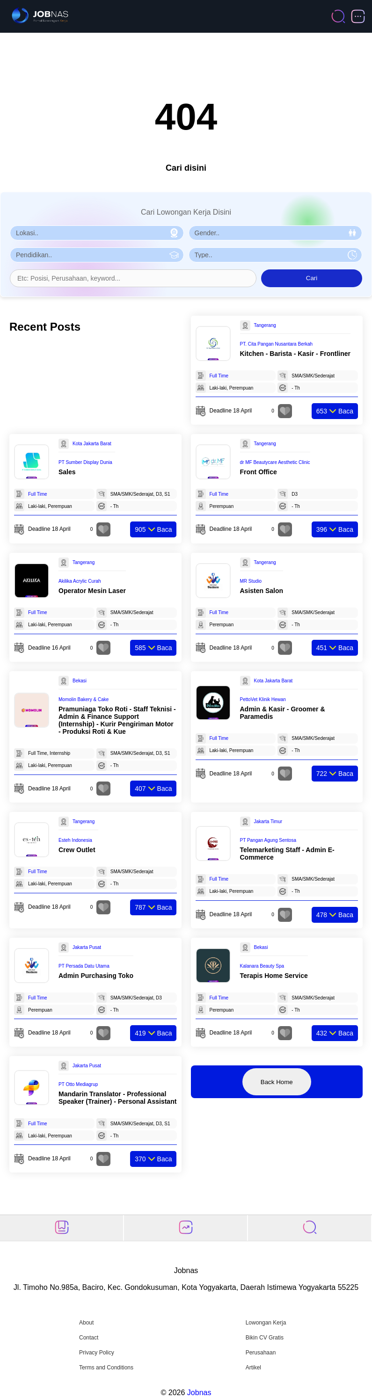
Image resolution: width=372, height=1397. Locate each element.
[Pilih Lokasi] (97, 232)
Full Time (219, 375)
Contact (88, 1337)
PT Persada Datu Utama (83, 966)
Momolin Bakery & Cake (83, 699)
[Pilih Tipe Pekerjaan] (276, 254)
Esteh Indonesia (75, 840)
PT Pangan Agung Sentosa (268, 840)
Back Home (277, 1082)
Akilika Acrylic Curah (79, 581)
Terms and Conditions (106, 1367)
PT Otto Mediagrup (78, 1084)
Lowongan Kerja (266, 1322)
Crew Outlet (76, 850)
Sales (67, 472)
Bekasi (80, 680)
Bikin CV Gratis (265, 1337)
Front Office (258, 472)
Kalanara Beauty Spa (262, 966)
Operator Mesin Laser (92, 590)
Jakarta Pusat (87, 947)
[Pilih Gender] (276, 232)
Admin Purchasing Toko (95, 975)
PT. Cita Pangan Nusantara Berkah (276, 344)
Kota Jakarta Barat (92, 443)
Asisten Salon (262, 590)
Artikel (253, 1367)
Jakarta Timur (268, 821)
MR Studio (251, 581)
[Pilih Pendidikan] (97, 254)
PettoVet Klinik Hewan (263, 699)
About (86, 1322)
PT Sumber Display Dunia (85, 462)
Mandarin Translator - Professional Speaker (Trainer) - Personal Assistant (117, 1097)
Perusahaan (261, 1352)
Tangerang (265, 325)
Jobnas (199, 1393)
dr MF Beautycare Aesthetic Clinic (275, 462)
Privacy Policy (96, 1352)
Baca (334, 411)
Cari (311, 278)
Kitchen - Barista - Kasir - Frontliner (295, 353)
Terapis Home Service (274, 975)
